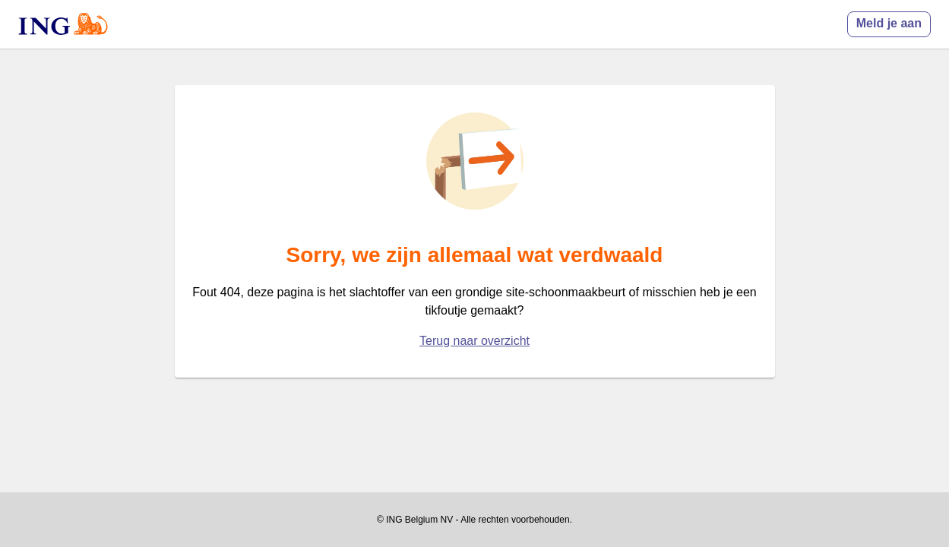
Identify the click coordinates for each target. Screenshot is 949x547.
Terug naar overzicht (474, 340)
